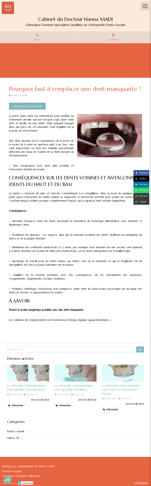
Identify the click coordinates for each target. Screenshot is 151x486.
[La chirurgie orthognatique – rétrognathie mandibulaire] (28, 373)
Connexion (141, 482)
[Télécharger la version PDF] (27, 106)
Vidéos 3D (13, 438)
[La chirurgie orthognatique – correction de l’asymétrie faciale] (123, 373)
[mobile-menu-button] (144, 6)
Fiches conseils (15, 431)
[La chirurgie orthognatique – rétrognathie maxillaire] (75, 373)
